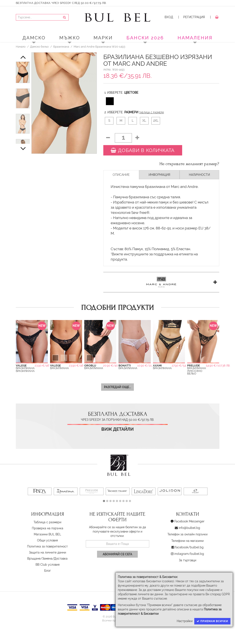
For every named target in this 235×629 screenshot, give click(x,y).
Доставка (61, 558)
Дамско (34, 37)
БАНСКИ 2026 (145, 37)
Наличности (199, 174)
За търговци (187, 560)
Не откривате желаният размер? (189, 163)
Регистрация (194, 17)
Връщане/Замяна (39, 558)
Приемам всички (212, 621)
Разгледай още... (117, 387)
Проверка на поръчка (47, 528)
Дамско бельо (39, 46)
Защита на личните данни (47, 552)
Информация (159, 174)
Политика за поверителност (47, 546)
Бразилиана (61, 46)
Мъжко (69, 37)
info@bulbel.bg (189, 528)
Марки (103, 37)
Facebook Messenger (189, 521)
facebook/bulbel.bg (189, 547)
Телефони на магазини (187, 541)
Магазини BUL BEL (47, 534)
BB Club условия (48, 564)
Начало (21, 46)
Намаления (195, 37)
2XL (155, 120)
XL (144, 120)
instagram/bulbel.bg (189, 553)
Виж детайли (117, 429)
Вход (169, 17)
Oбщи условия (47, 540)
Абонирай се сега (117, 554)
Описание (121, 174)
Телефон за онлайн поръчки (187, 534)
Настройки (185, 621)
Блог (47, 570)
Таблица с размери (151, 112)
